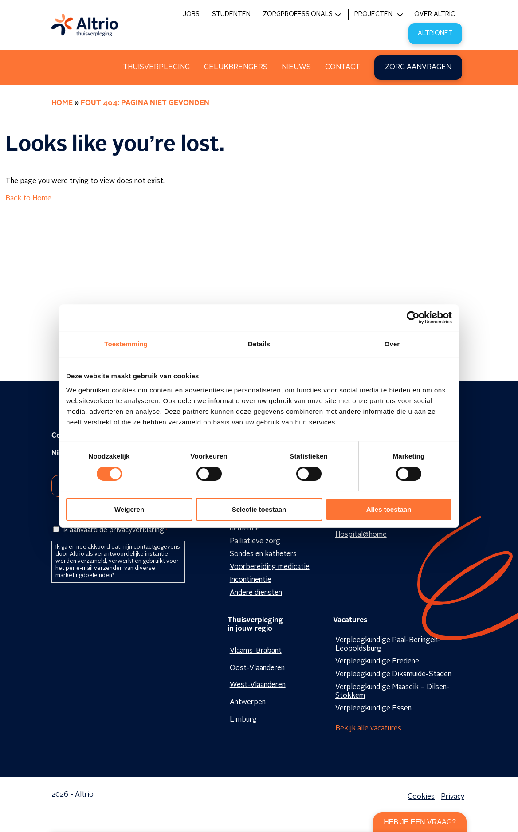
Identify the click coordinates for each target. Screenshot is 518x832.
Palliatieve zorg (255, 541)
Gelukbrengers (235, 67)
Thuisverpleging (156, 67)
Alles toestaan (389, 509)
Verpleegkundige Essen (373, 708)
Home (62, 103)
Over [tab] (392, 344)
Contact (342, 67)
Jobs (191, 14)
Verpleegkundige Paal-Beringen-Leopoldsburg (388, 644)
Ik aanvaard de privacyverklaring (114, 530)
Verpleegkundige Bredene (377, 661)
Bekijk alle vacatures (368, 728)
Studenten (231, 14)
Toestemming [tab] (126, 344)
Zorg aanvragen (418, 67)
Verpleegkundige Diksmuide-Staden (393, 674)
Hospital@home (361, 534)
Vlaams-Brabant (256, 651)
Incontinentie (250, 580)
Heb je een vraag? (420, 822)
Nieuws (296, 67)
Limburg (243, 719)
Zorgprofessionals (298, 14)
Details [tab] (259, 344)
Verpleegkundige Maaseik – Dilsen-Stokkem (392, 691)
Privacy (452, 797)
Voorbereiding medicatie (270, 567)
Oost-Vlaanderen (257, 668)
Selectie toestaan (259, 509)
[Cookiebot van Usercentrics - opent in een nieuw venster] (413, 317)
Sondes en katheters (263, 554)
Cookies (421, 797)
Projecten (373, 14)
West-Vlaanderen (258, 685)
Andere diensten (256, 593)
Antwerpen (248, 702)
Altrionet (435, 33)
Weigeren (129, 509)
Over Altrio (435, 14)
